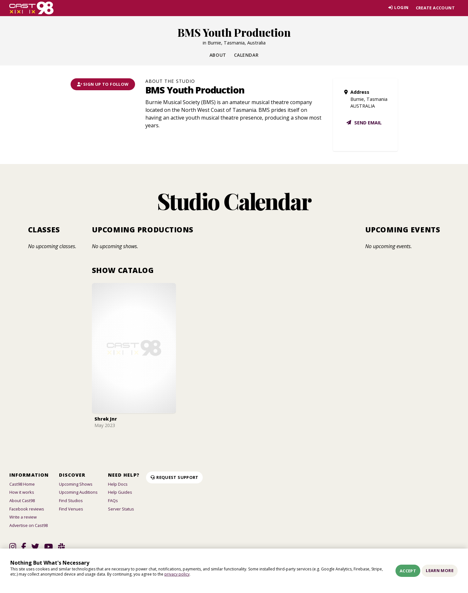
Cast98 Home (22, 484)
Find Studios (71, 500)
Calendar (246, 55)
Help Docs (118, 484)
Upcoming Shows (76, 484)
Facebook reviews (26, 509)
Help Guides (120, 492)
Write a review (23, 517)
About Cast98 (22, 500)
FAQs (113, 500)
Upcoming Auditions (78, 492)
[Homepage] (31, 8)
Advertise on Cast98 (28, 525)
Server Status (121, 509)
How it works (21, 492)
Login (397, 8)
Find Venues (71, 509)
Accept (408, 571)
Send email (364, 123)
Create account (435, 8)
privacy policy (177, 574)
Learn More (439, 570)
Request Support (174, 477)
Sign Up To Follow (103, 84)
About (218, 55)
